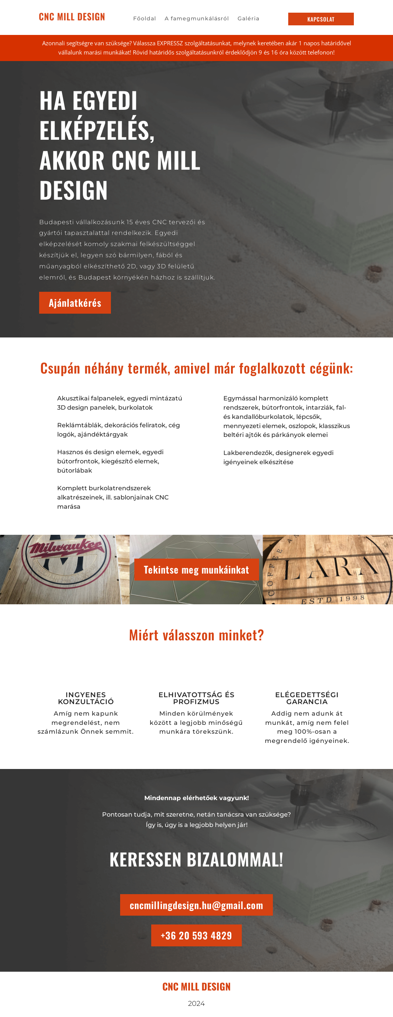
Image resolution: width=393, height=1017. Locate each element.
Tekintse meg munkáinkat (196, 569)
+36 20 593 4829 (196, 935)
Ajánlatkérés (75, 302)
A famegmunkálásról (197, 19)
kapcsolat (321, 19)
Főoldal (144, 19)
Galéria (248, 19)
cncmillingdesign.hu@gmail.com (196, 905)
